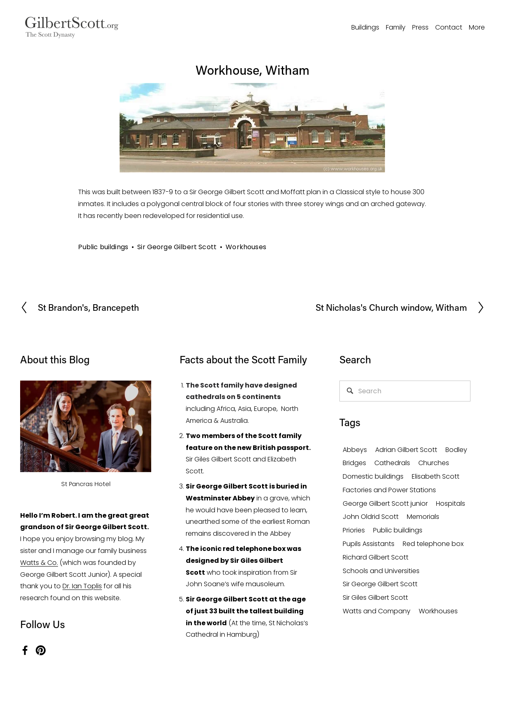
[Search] (404, 391)
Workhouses (246, 247)
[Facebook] (25, 650)
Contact (448, 27)
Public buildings (103, 247)
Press (420, 27)
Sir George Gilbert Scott (177, 247)
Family (396, 27)
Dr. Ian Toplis (82, 586)
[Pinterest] (41, 650)
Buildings (365, 27)
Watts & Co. (39, 562)
